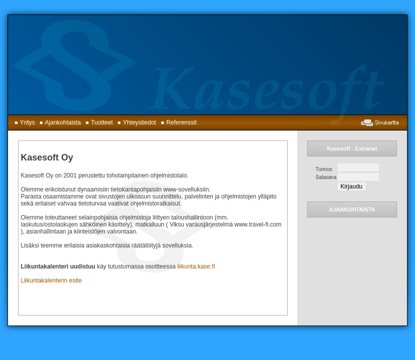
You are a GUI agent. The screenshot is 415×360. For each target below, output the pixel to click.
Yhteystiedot (135, 122)
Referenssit (177, 122)
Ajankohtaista (58, 122)
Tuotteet (97, 122)
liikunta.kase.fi (196, 266)
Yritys (23, 122)
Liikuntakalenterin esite (51, 280)
